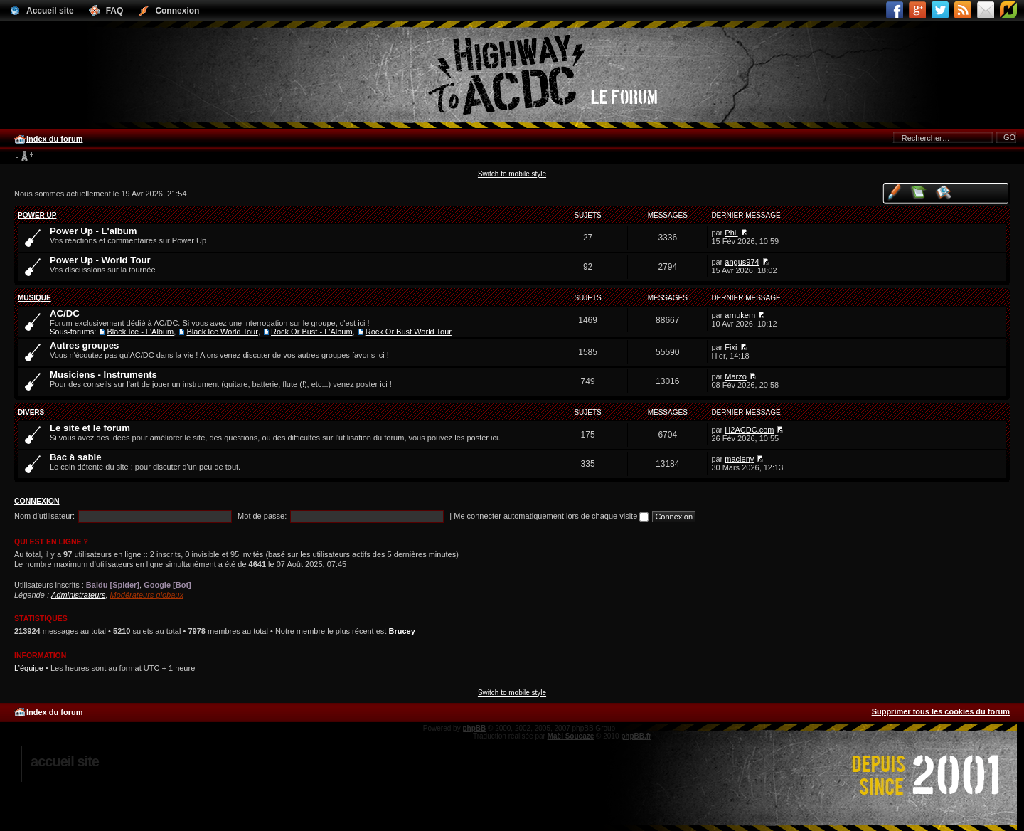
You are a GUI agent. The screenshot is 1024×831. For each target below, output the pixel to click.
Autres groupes (84, 345)
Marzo (736, 376)
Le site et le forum (90, 428)
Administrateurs (78, 595)
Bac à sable (76, 457)
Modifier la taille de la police (24, 156)
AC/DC (65, 313)
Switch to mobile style (512, 174)
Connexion (37, 501)
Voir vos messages (894, 192)
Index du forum (54, 138)
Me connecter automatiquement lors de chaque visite (551, 516)
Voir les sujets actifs (944, 192)
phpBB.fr (636, 736)
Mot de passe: (262, 516)
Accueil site (65, 761)
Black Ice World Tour (221, 331)
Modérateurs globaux (146, 595)
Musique (34, 298)
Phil (731, 232)
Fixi (731, 347)
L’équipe (28, 668)
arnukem (740, 315)
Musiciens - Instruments (103, 374)
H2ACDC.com (749, 429)
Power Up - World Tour (100, 260)
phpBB (474, 728)
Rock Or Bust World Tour (409, 331)
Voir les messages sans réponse (919, 192)
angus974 (742, 262)
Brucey (401, 631)
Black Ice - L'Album (140, 331)
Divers (31, 412)
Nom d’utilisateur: (44, 516)
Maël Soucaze (571, 736)
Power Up (37, 215)
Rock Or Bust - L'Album (312, 331)
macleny (739, 459)
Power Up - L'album (93, 231)
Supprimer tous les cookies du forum (941, 711)
